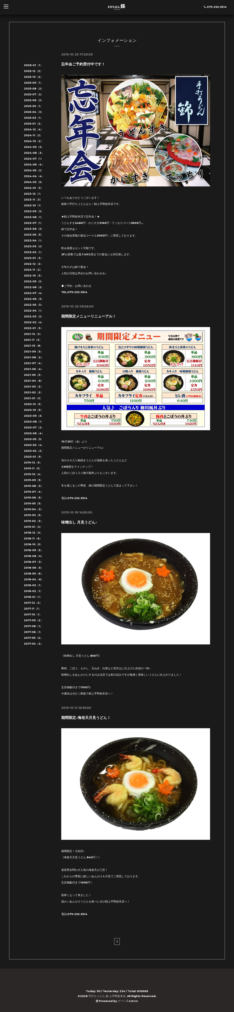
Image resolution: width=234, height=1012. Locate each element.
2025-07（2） (34, 94)
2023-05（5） (33, 234)
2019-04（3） (33, 509)
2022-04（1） (33, 310)
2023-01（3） (33, 258)
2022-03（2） (34, 316)
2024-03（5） (34, 182)
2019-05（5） (33, 503)
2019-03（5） (33, 515)
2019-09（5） (33, 480)
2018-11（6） (33, 538)
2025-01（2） (33, 123)
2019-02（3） (33, 521)
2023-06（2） (34, 228)
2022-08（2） (34, 287)
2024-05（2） (34, 170)
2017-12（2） (33, 602)
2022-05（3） (34, 304)
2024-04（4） (34, 176)
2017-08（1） (33, 626)
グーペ (122, 1000)
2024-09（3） (34, 147)
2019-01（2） (33, 526)
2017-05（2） (33, 637)
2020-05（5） (34, 439)
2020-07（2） (34, 427)
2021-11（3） (33, 339)
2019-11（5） (33, 468)
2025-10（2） (33, 77)
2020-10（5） (33, 410)
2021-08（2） (33, 357)
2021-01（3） (33, 398)
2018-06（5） (33, 567)
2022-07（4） (34, 293)
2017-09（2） (33, 620)
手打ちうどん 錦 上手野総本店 (107, 995)
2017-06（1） (33, 632)
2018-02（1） (33, 591)
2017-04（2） (33, 643)
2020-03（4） (34, 445)
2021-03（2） (33, 386)
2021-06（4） (34, 369)
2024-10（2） (33, 141)
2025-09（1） (33, 82)
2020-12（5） (33, 404)
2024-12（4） (33, 129)
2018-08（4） (34, 556)
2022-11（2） (33, 269)
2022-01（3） (33, 328)
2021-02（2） (33, 392)
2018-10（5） (33, 544)
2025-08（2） (34, 88)
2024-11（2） (33, 135)
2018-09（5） (33, 550)
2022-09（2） (34, 281)
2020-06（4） (34, 433)
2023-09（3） (34, 211)
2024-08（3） (34, 152)
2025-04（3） (34, 112)
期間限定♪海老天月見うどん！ (86, 717)
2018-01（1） (33, 597)
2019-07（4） (33, 491)
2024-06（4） (34, 164)
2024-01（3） (33, 188)
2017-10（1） (33, 614)
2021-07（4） (33, 363)
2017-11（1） (32, 608)
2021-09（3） (33, 351)
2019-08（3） (33, 486)
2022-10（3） (33, 275)
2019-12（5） (33, 462)
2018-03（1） (33, 585)
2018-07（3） (33, 562)
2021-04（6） (34, 380)
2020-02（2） (34, 450)
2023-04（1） (33, 240)
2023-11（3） (33, 199)
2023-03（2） (34, 246)
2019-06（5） (33, 497)
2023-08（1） (33, 217)
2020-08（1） (34, 421)
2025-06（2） (34, 100)
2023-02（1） (33, 252)
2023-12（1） (33, 193)
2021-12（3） (33, 334)
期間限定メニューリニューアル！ (88, 316)
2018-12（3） (33, 532)
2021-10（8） (33, 345)
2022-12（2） (33, 264)
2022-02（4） (34, 322)
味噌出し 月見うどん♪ (79, 522)
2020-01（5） (33, 456)
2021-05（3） (33, 375)
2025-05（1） (33, 106)
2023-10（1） (33, 205)
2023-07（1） (33, 223)
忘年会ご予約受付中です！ (83, 64)
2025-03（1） (33, 117)
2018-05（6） (33, 573)
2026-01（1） (33, 65)
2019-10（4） (33, 474)
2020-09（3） (34, 415)
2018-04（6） (34, 579)
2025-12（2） (33, 71)
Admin (133, 1000)
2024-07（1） (33, 158)
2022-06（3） (34, 299)
